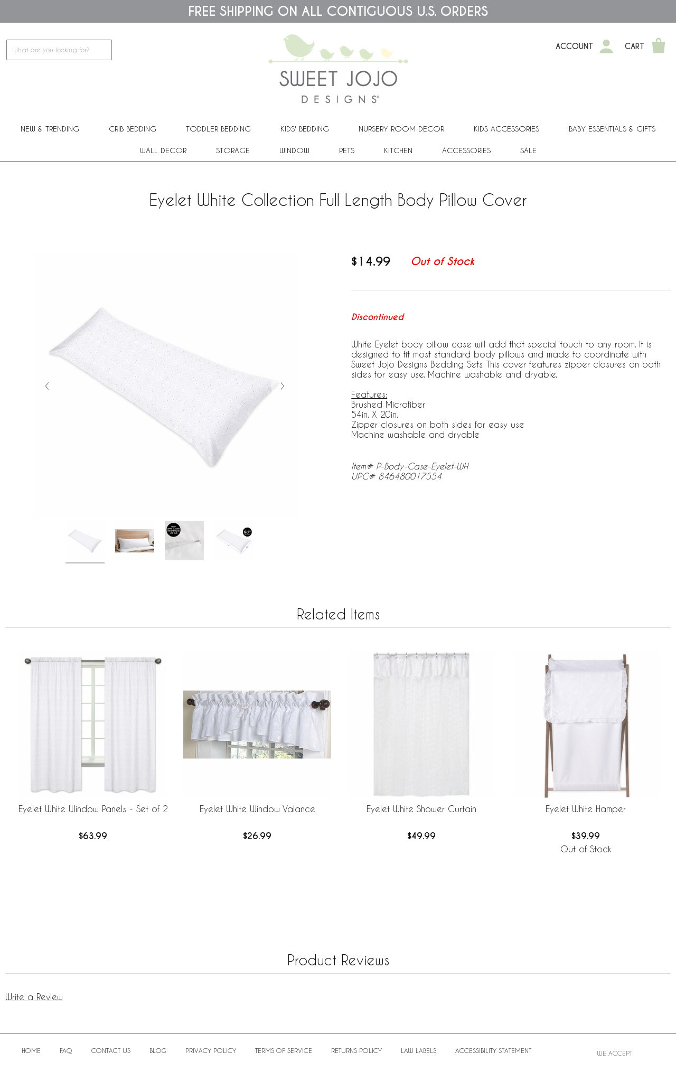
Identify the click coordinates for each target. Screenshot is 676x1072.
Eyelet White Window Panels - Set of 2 (93, 809)
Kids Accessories (506, 128)
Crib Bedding (132, 128)
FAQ (66, 1050)
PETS (346, 150)
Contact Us (110, 1050)
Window (294, 150)
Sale (528, 150)
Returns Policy (356, 1050)
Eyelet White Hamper (586, 809)
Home (31, 1050)
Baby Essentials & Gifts (612, 128)
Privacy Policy (210, 1050)
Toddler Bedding (218, 128)
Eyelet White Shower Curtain (421, 809)
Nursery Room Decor (401, 128)
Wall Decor (163, 150)
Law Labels (418, 1050)
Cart (634, 46)
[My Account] (606, 46)
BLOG (157, 1050)
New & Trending (50, 128)
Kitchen (398, 150)
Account (574, 46)
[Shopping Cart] (658, 46)
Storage (233, 150)
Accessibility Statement (493, 1050)
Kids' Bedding (304, 128)
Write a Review (34, 997)
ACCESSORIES (466, 150)
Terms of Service (283, 1050)
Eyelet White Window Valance (257, 809)
